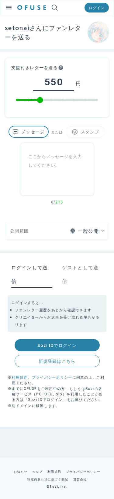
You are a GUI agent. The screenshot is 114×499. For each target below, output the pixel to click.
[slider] (40, 100)
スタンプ (85, 132)
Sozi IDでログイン (57, 345)
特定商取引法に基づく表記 (47, 479)
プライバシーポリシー (52, 377)
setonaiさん (24, 27)
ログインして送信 (29, 274)
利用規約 (20, 377)
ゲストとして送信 (80, 274)
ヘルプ (37, 471)
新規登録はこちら (57, 361)
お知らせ (20, 471)
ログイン (97, 7)
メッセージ (28, 132)
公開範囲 (19, 231)
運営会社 (80, 479)
